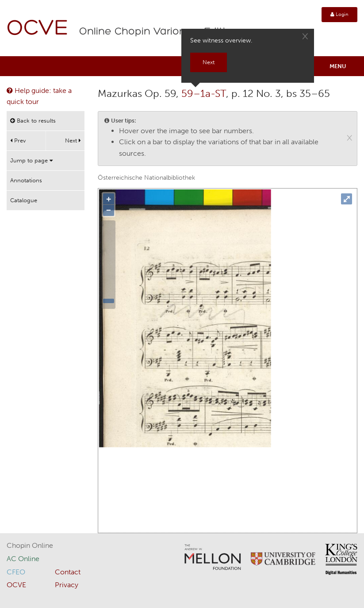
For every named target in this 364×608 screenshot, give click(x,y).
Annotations (26, 180)
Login (339, 14)
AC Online (23, 558)
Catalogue (23, 200)
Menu (338, 66)
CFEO (16, 572)
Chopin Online (30, 545)
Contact (67, 572)
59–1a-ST (203, 93)
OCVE (38, 29)
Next (73, 140)
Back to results (33, 120)
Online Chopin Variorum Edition (158, 32)
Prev (18, 140)
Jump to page (31, 160)
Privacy (66, 585)
